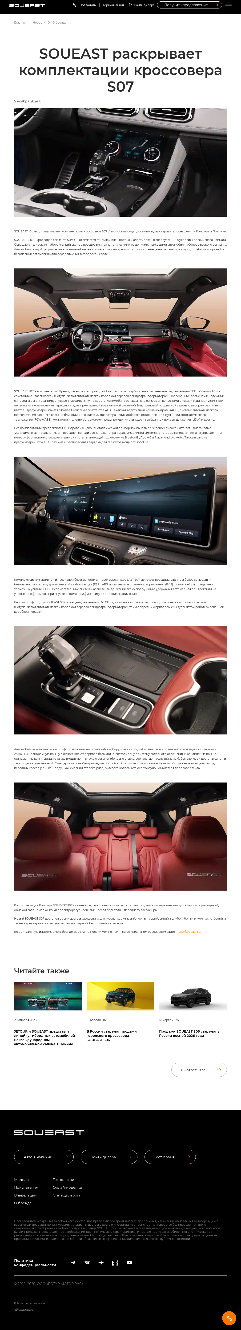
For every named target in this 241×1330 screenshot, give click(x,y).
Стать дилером (66, 1195)
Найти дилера (144, 5)
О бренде (23, 1203)
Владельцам (25, 1195)
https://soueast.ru (188, 931)
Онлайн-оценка (67, 1187)
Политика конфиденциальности (35, 1262)
